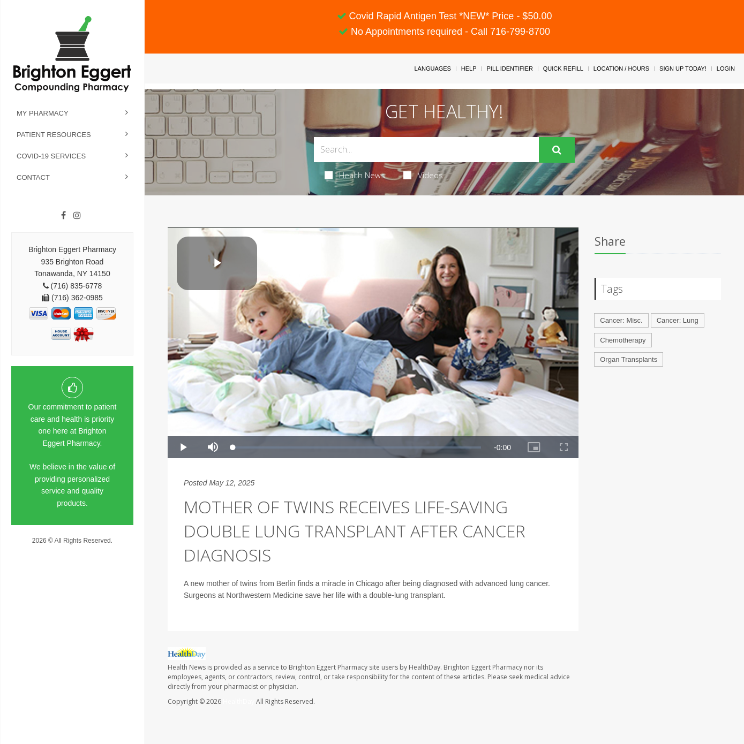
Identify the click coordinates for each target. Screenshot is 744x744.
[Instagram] (77, 215)
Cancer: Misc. (621, 320)
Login (726, 68)
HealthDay (238, 701)
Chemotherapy (622, 340)
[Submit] (557, 150)
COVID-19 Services (51, 156)
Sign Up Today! (683, 68)
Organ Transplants (628, 359)
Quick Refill (563, 68)
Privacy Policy (72, 551)
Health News (355, 175)
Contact (33, 177)
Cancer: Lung (677, 320)
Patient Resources (54, 135)
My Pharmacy (43, 113)
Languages (432, 68)
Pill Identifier (509, 68)
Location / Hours (621, 68)
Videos (423, 175)
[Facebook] (63, 215)
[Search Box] (426, 149)
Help (469, 68)
